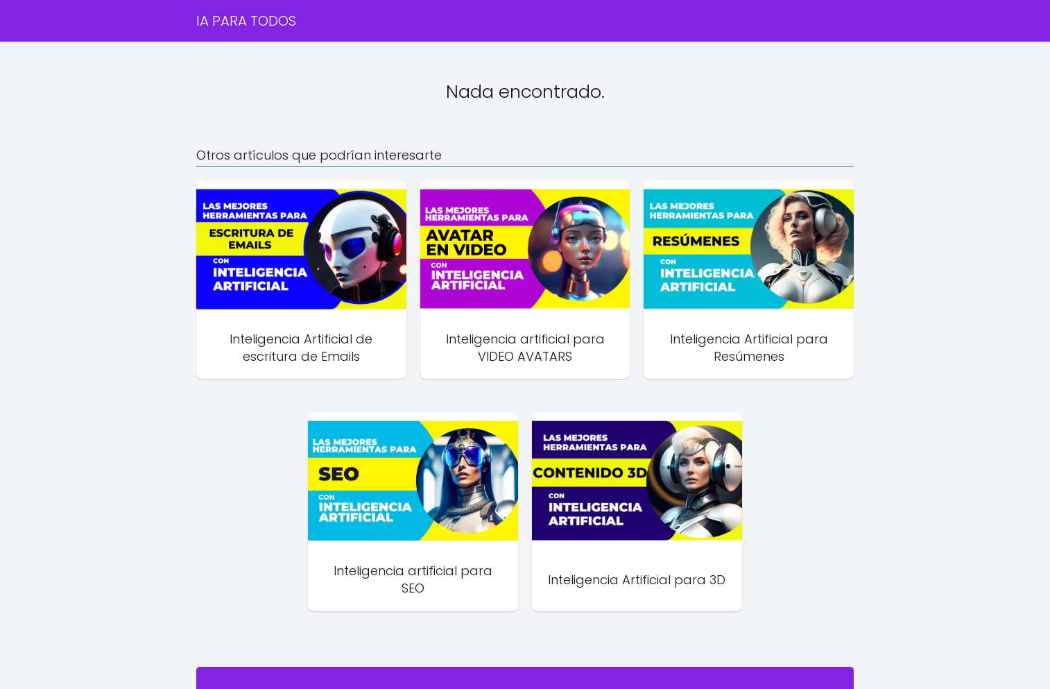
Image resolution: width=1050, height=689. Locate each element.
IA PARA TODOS (246, 21)
